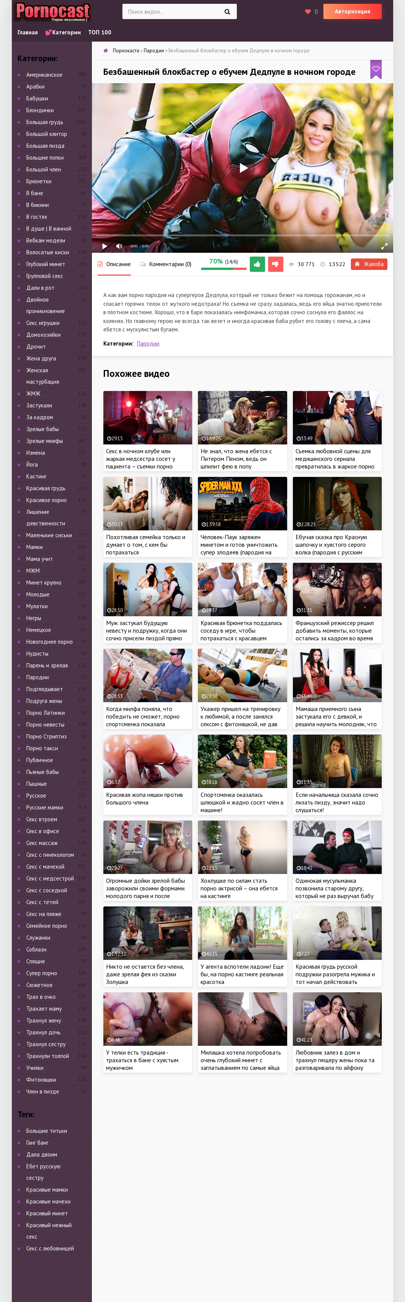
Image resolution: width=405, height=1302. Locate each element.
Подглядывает (44, 689)
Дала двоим (41, 1154)
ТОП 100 (99, 32)
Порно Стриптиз (46, 736)
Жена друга (41, 358)
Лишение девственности (45, 517)
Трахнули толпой (47, 1056)
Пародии (148, 343)
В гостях (36, 216)
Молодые (38, 594)
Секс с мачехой (45, 866)
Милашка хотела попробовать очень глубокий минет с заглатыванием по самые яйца (241, 1059)
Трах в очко (41, 996)
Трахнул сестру (46, 1044)
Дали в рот (40, 287)
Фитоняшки (41, 1079)
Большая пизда (45, 145)
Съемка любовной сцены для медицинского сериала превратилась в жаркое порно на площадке (335, 462)
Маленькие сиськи (49, 535)
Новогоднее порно (49, 641)
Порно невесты (45, 724)
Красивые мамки (47, 1189)
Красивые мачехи (48, 1201)
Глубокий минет (45, 264)
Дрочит (36, 346)
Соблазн (36, 949)
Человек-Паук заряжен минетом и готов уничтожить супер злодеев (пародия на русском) (239, 548)
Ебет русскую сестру (43, 1172)
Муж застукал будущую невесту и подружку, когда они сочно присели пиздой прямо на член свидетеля (146, 634)
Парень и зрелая (47, 665)
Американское (44, 74)
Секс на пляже (43, 914)
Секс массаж (42, 842)
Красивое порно (46, 500)
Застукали (39, 405)
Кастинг (36, 476)
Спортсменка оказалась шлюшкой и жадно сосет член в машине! (242, 802)
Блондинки (40, 110)
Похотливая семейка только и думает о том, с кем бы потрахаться (145, 544)
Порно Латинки (45, 712)
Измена (35, 452)
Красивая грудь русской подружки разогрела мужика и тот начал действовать (335, 974)
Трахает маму (44, 1008)
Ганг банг (37, 1142)
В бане (34, 193)
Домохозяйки (43, 334)
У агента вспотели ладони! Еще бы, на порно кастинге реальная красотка (242, 974)
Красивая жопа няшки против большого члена (144, 798)
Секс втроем (41, 819)
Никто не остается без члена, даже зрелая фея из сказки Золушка (145, 974)
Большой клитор (46, 133)
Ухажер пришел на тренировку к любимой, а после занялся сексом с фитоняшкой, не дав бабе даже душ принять (240, 720)
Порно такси (42, 748)
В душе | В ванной (48, 228)
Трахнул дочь (43, 1032)
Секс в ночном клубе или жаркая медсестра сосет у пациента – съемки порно (140, 458)
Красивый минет (47, 1213)
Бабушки (37, 98)
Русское (36, 795)
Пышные (36, 783)
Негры (33, 618)
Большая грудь (44, 122)
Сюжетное (39, 985)
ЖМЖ (33, 393)
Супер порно (41, 973)
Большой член (43, 169)
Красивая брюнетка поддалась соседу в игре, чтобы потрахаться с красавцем (241, 630)
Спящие (35, 961)
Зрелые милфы (44, 440)
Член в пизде (42, 1091)
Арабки (35, 86)
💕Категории (63, 32)
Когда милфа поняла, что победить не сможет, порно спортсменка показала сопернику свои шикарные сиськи (143, 724)
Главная (28, 32)
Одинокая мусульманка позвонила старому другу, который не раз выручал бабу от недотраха (334, 892)
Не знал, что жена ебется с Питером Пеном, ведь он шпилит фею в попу (236, 458)
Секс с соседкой (46, 890)
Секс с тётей (42, 902)
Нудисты (37, 653)
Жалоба (369, 264)
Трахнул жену (43, 1020)
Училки (34, 1067)
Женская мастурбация (42, 376)
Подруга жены (44, 700)
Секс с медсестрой (50, 878)
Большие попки (45, 157)
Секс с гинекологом (50, 854)
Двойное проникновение (45, 305)
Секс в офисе (42, 831)
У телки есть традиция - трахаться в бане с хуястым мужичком (142, 1059)
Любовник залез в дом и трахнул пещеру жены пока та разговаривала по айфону (335, 1059)
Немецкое (38, 629)
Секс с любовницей (50, 1248)
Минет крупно (43, 582)
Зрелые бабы (42, 429)
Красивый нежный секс (49, 1230)
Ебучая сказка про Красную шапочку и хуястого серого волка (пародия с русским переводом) (331, 548)
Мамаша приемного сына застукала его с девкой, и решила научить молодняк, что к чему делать (336, 720)
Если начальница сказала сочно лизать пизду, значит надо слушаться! (337, 802)
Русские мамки (44, 807)
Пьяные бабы (42, 771)
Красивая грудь (46, 488)
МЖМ (33, 570)
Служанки (38, 937)
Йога (32, 464)
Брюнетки (38, 181)
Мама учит (39, 558)
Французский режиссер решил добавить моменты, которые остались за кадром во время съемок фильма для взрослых (335, 634)
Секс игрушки (42, 322)
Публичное (39, 760)
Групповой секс (44, 275)
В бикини (37, 204)
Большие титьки (46, 1130)
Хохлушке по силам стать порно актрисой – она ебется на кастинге (239, 888)
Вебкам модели (45, 240)
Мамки (34, 547)
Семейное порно (46, 925)
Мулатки (37, 606)
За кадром (39, 417)
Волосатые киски (47, 252)
